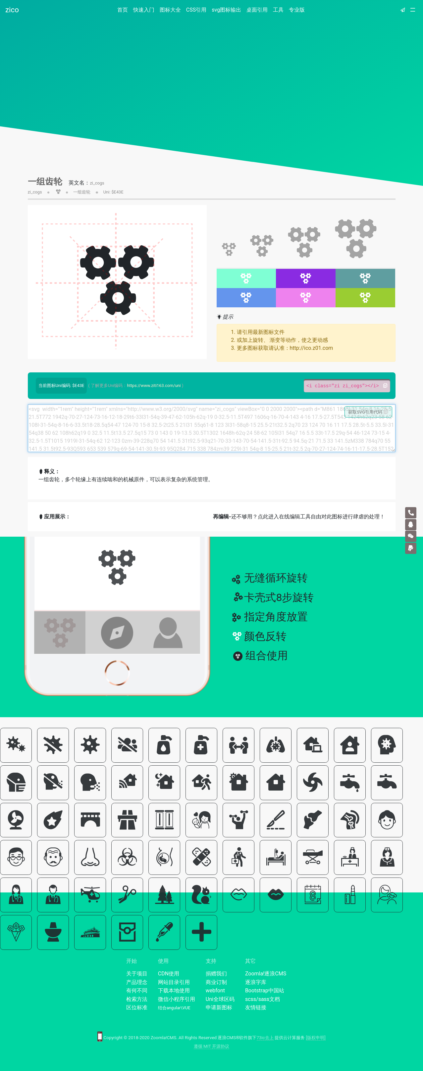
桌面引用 (257, 10)
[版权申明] (316, 1037)
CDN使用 (168, 973)
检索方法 (136, 999)
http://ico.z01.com (311, 348)
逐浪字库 (255, 982)
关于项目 (136, 973)
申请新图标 (219, 1007)
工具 (278, 10)
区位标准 (136, 1007)
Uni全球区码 (220, 999)
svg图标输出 (226, 10)
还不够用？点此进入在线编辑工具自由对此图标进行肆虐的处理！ (299, 516)
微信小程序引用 (176, 999)
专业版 (297, 10)
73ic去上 (265, 1037)
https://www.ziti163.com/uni (154, 385)
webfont (215, 990)
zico (12, 9)
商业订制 (216, 982)
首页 (124, 9)
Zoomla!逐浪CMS (265, 973)
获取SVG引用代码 (368, 412)
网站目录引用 (174, 982)
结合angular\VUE (174, 1007)
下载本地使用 (174, 990)
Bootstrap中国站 (264, 990)
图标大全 (170, 10)
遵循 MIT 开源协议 (212, 1046)
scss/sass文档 (262, 999)
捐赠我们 (216, 973)
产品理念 (136, 982)
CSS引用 (196, 10)
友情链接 (255, 1007)
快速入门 (143, 10)
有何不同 (136, 990)
